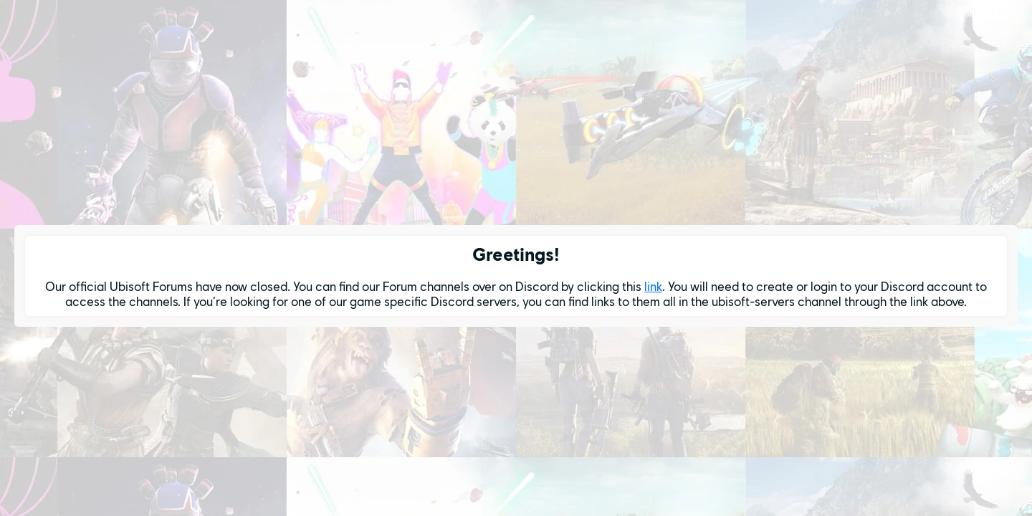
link (653, 286)
